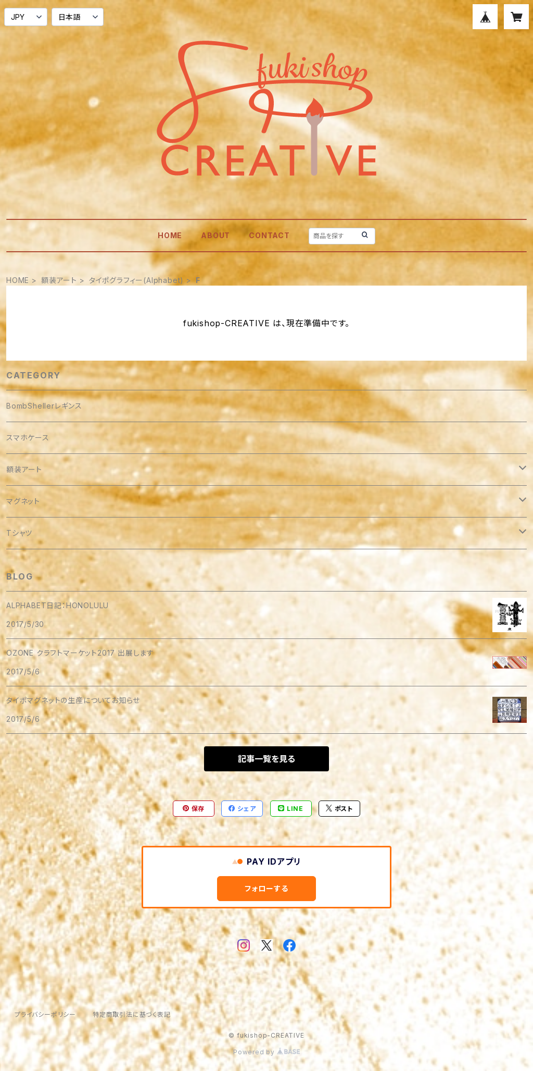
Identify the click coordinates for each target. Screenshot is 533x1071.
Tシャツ (19, 532)
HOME (170, 235)
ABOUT (215, 235)
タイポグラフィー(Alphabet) (136, 280)
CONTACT (269, 235)
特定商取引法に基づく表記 (132, 1014)
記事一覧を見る (266, 759)
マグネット (23, 501)
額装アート (59, 280)
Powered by (266, 1052)
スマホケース (27, 437)
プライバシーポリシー (45, 1014)
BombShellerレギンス (44, 405)
